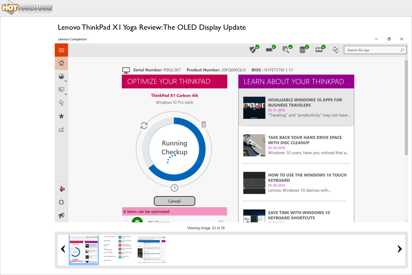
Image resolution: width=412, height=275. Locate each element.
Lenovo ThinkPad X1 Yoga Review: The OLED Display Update (152, 27)
